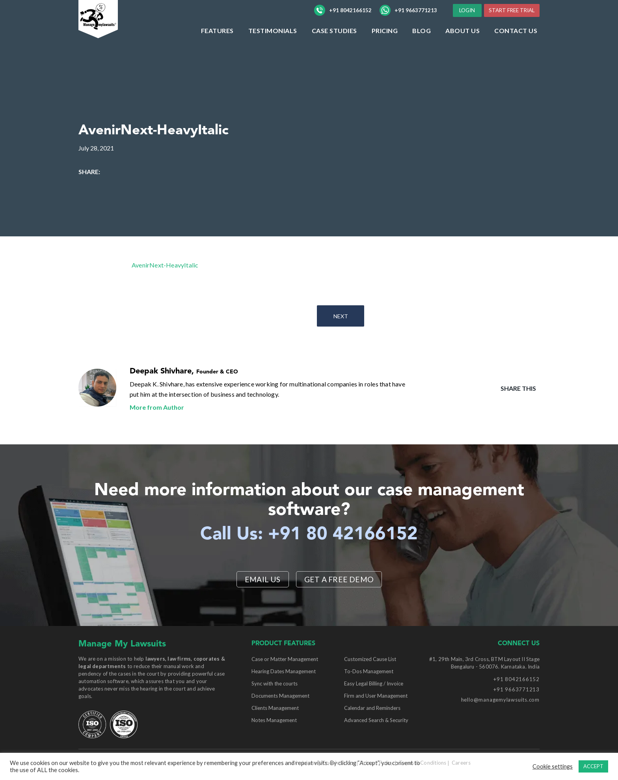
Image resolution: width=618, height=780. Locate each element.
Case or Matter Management (284, 659)
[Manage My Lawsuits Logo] (113, 33)
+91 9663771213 (408, 18)
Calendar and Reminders (372, 708)
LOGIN (520, 11)
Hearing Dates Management (283, 672)
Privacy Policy (377, 763)
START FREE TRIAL (509, 25)
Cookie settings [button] (552, 766)
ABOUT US (462, 46)
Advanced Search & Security (376, 720)
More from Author (157, 407)
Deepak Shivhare (161, 371)
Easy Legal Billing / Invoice (373, 684)
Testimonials (272, 46)
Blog (421, 46)
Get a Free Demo (339, 579)
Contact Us (515, 46)
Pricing (385, 46)
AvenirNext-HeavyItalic (165, 265)
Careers (461, 763)
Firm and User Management (376, 696)
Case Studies (334, 46)
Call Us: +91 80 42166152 (309, 534)
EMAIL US (262, 579)
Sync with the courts (274, 684)
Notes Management (274, 720)
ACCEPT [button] (593, 766)
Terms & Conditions (423, 763)
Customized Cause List (370, 659)
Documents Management (280, 696)
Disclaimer (304, 763)
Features (217, 46)
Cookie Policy (338, 763)
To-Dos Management (368, 672)
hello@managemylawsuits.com (500, 700)
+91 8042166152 (343, 18)
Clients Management (275, 708)
